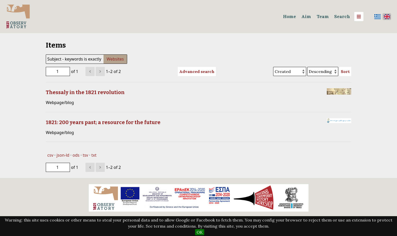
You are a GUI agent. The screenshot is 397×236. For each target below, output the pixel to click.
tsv (85, 155)
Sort (345, 71)
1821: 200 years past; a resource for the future (103, 122)
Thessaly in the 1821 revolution (85, 92)
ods (75, 155)
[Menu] (358, 16)
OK (200, 232)
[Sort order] (322, 71)
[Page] (58, 71)
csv (50, 155)
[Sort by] (289, 71)
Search (342, 16)
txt (93, 155)
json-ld (62, 155)
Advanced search (196, 71)
